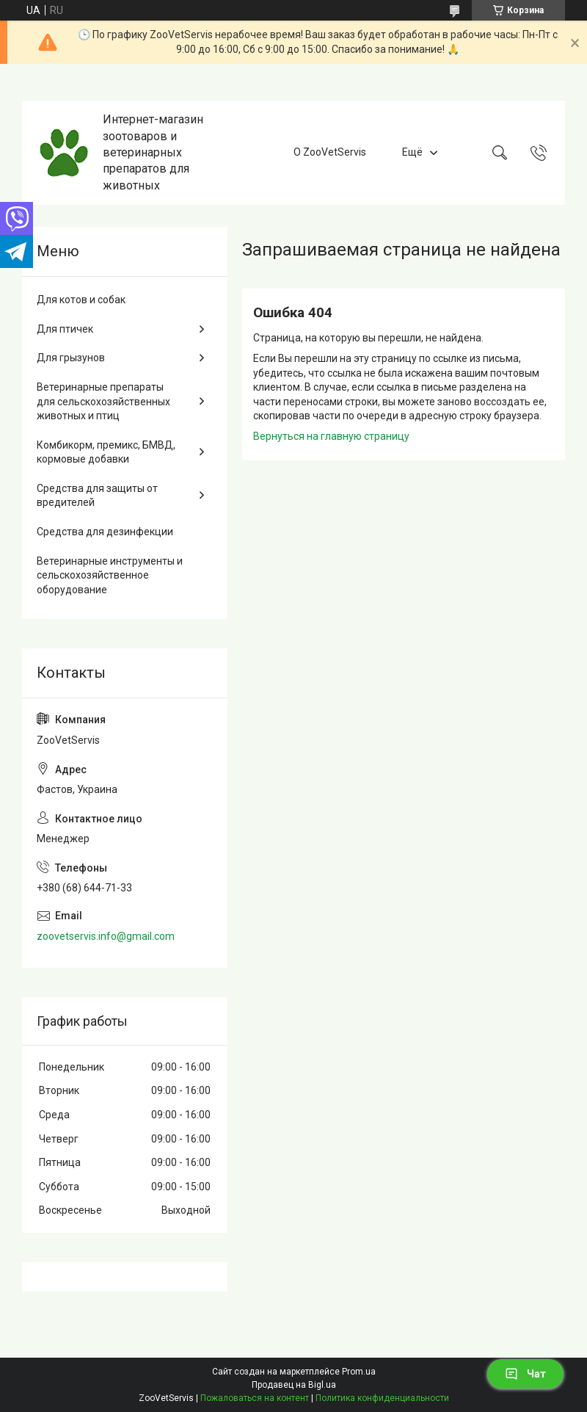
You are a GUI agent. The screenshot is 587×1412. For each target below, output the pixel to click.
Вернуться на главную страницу (331, 436)
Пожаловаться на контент (254, 1398)
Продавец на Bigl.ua (294, 1385)
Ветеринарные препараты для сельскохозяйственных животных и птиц (103, 401)
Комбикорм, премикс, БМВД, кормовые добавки (106, 452)
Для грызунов (71, 357)
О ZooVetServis (330, 152)
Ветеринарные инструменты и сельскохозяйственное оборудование (110, 575)
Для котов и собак (81, 299)
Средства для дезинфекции (105, 531)
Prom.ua (359, 1371)
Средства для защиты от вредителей (97, 495)
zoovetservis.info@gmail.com (106, 936)
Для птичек (65, 329)
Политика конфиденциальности (382, 1398)
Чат (525, 1373)
